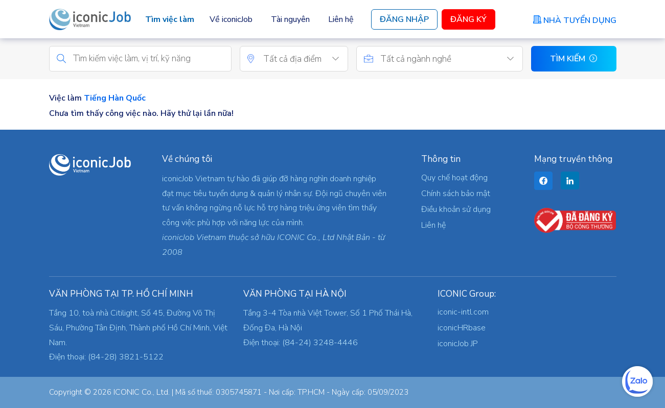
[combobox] (305, 58)
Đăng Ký (468, 19)
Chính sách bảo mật (455, 193)
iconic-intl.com (463, 312)
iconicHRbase (462, 327)
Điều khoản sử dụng (456, 209)
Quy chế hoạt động (454, 177)
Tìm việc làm (169, 19)
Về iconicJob (231, 19)
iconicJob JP (458, 343)
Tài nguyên (290, 19)
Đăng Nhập (404, 19)
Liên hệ (341, 19)
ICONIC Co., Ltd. (141, 392)
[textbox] (305, 59)
